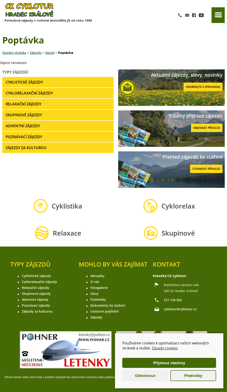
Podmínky (98, 299)
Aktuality (97, 276)
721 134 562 (173, 300)
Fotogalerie (99, 287)
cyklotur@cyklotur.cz (180, 309)
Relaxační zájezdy (23, 104)
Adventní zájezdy (23, 125)
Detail (49, 53)
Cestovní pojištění (104, 311)
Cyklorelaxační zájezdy (29, 93)
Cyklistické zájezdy (24, 82)
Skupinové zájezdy (24, 114)
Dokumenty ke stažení (107, 305)
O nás (94, 282)
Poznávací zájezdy (24, 136)
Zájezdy (36, 53)
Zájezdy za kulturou (26, 147)
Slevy (94, 293)
